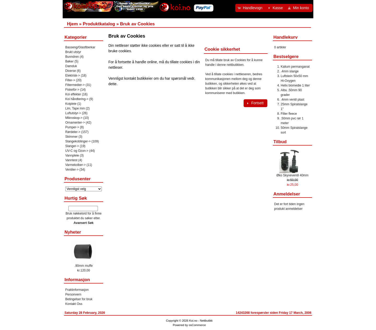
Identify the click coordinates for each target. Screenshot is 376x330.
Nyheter (72, 232)
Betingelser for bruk (78, 299)
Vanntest (71, 160)
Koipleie (71, 104)
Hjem (72, 23)
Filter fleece (289, 113)
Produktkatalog (99, 23)
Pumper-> (72, 127)
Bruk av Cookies (137, 23)
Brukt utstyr (73, 52)
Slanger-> (72, 146)
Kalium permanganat (295, 66)
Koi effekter (73, 94)
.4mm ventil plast (292, 99)
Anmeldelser (286, 194)
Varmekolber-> (75, 165)
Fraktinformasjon (77, 290)
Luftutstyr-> (73, 113)
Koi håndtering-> (76, 99)
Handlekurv (285, 37)
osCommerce (197, 325)
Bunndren (72, 57)
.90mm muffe (83, 266)
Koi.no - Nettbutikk (201, 320)
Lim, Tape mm (75, 108)
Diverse (70, 71)
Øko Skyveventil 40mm (293, 175)
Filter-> (70, 80)
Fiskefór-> (72, 89)
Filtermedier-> (75, 85)
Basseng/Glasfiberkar (80, 47)
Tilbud (280, 141)
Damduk (71, 66)
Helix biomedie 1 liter (295, 85)
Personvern (73, 294)
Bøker (69, 61)
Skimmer (71, 136)
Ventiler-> (72, 169)
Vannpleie (72, 155)
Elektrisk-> (72, 75)
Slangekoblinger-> (78, 141)
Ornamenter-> (75, 122)
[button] (250, 8)
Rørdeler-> (72, 132)
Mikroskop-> (74, 118)
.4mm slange (290, 71)
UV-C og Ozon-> (76, 151)
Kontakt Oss (73, 304)
